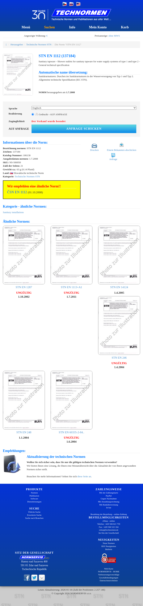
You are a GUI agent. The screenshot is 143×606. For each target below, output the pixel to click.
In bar (108, 507)
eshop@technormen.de (108, 530)
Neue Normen (109, 543)
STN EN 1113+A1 (72, 257)
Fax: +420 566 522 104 (109, 527)
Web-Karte (108, 569)
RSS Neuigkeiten (108, 546)
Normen (34, 493)
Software (34, 498)
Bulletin (108, 549)
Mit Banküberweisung (108, 505)
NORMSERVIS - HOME (108, 571)
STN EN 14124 (119, 257)
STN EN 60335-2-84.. (72, 402)
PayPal (109, 496)
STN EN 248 (24, 402)
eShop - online (109, 521)
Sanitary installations (13, 212)
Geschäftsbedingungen (108, 577)
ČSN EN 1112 (17, 192)
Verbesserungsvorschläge (108, 574)
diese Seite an (84, 476)
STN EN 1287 (24, 257)
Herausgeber (17, 44)
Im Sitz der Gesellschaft (109, 533)
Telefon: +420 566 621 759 (108, 524)
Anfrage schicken (83, 128)
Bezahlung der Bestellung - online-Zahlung (108, 514)
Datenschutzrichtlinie (109, 580)
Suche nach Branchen (34, 518)
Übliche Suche (34, 512)
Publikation (34, 496)
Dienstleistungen (34, 501)
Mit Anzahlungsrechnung (108, 501)
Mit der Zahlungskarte (108, 493)
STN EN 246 (119, 327)
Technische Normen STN (38, 44)
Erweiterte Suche (34, 515)
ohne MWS (114, 35)
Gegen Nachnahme (109, 498)
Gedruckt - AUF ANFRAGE (51, 114)
